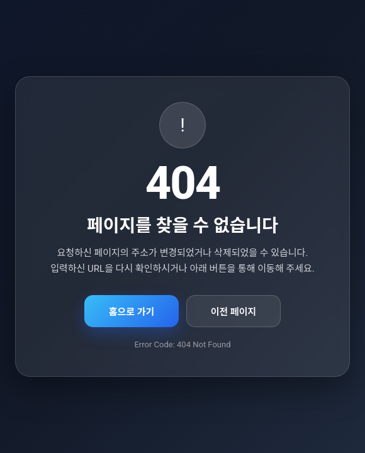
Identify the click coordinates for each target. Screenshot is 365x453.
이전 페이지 (234, 312)
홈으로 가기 (132, 312)
